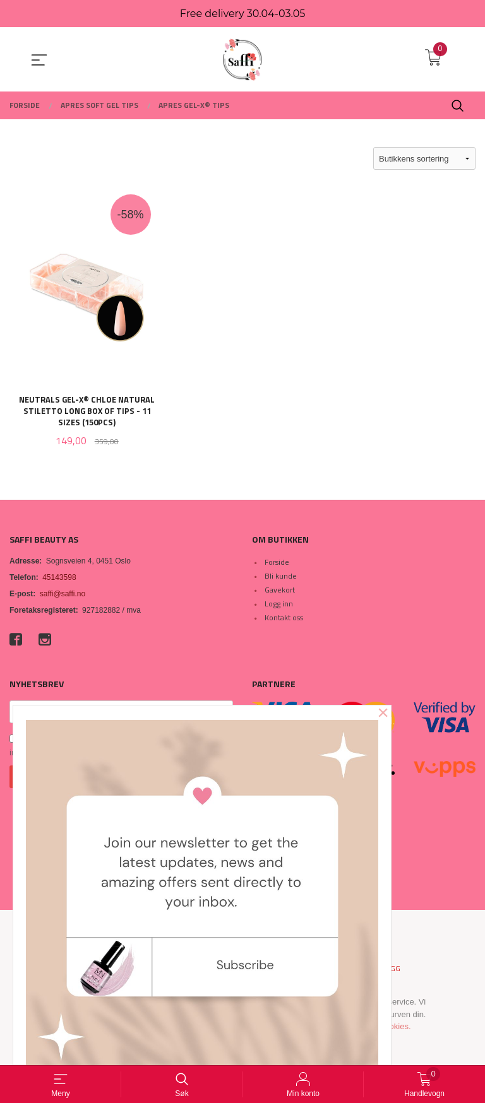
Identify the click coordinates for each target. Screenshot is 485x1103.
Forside (277, 562)
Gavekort (280, 590)
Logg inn (279, 604)
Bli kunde (281, 576)
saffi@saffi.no (62, 593)
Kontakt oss (284, 617)
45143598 (59, 577)
